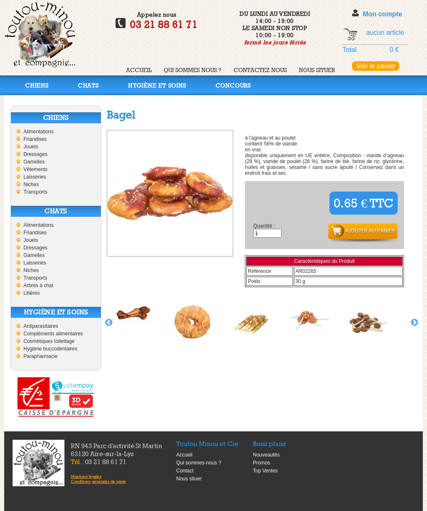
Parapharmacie (40, 356)
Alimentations (38, 132)
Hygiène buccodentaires (50, 349)
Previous (109, 323)
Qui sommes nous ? (192, 69)
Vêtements (35, 169)
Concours (233, 85)
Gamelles (34, 162)
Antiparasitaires (40, 326)
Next (414, 323)
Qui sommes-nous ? (198, 463)
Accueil (139, 69)
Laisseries (34, 177)
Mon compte (382, 14)
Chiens (37, 85)
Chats (88, 85)
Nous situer (317, 69)
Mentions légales (86, 476)
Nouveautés (266, 455)
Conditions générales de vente (98, 481)
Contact (184, 471)
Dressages (35, 154)
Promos (261, 463)
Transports (35, 192)
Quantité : (264, 226)
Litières (31, 293)
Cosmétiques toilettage (49, 341)
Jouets (30, 147)
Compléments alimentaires (53, 334)
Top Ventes (265, 471)
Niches (31, 184)
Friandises (34, 139)
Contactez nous (260, 69)
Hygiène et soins (157, 85)
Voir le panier (375, 66)
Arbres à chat (38, 285)
